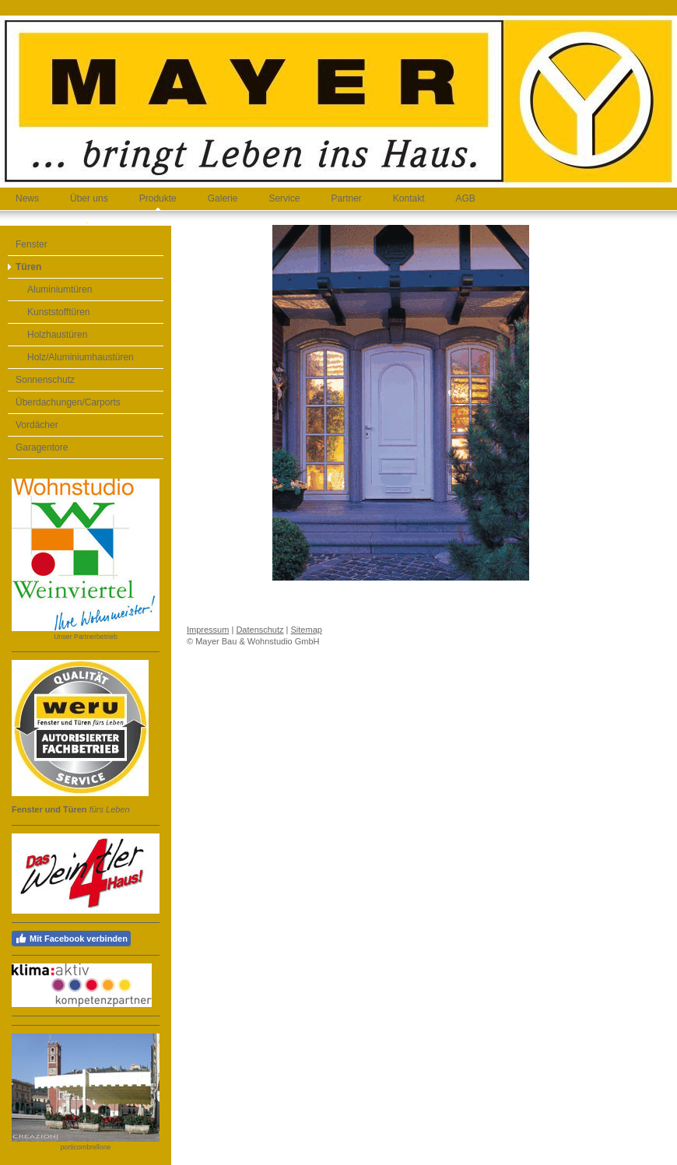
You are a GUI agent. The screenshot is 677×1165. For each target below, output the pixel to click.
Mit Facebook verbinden (71, 938)
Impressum (208, 629)
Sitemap (306, 629)
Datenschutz (259, 629)
